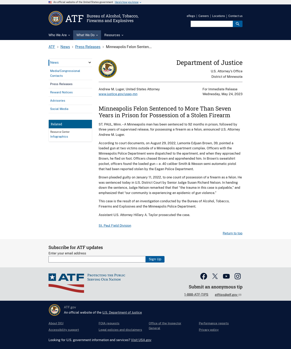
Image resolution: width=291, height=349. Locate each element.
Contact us (235, 16)
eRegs (191, 16)
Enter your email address (67, 253)
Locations (218, 16)
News (65, 47)
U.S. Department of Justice (122, 312)
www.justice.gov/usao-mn (118, 94)
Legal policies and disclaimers (120, 329)
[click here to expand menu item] (89, 62)
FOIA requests (109, 323)
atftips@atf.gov (226, 295)
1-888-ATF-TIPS (196, 294)
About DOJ (55, 323)
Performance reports (214, 323)
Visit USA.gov (141, 340)
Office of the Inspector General (165, 326)
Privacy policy (209, 329)
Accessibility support (63, 329)
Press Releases (87, 47)
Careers (203, 16)
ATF (51, 47)
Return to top (232, 233)
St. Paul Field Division (115, 226)
